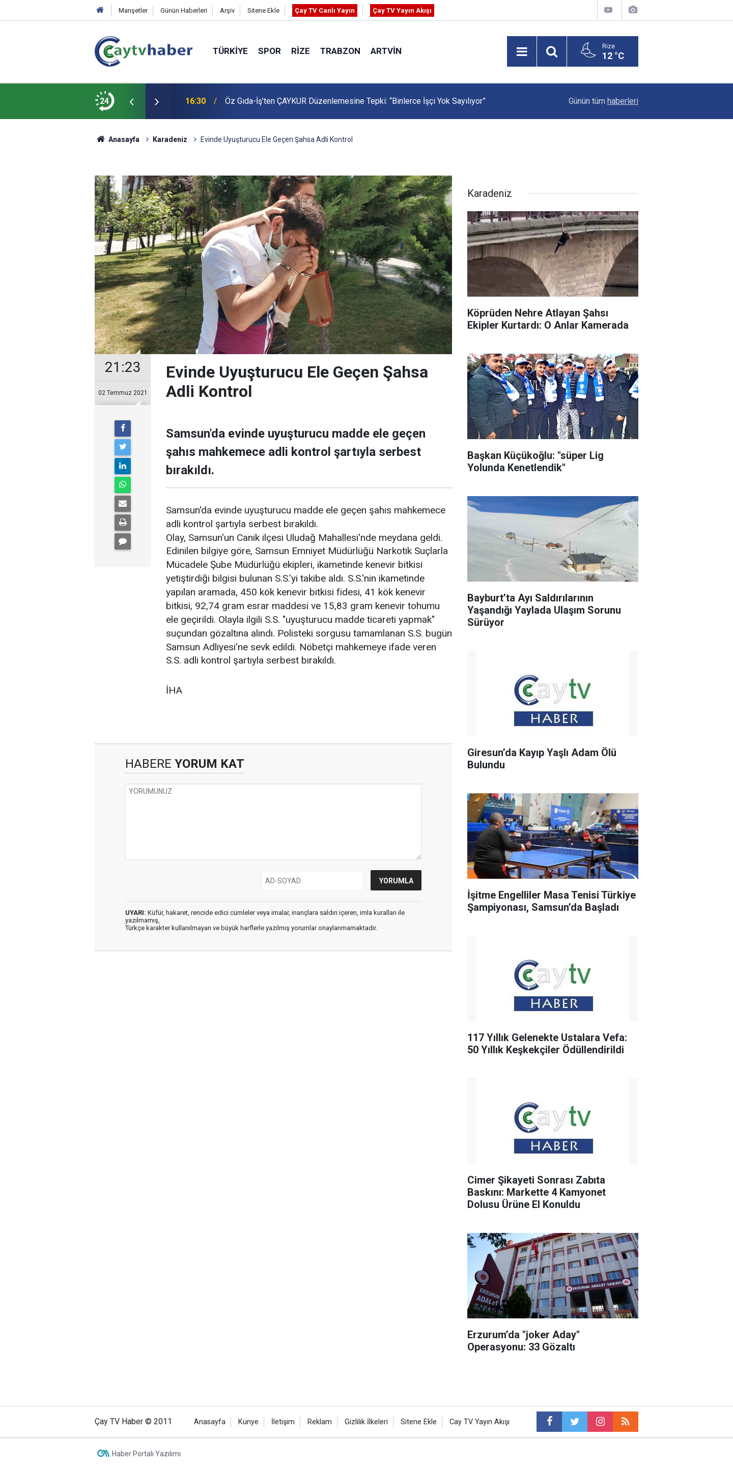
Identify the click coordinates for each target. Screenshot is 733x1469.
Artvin (386, 51)
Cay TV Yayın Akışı (479, 1422)
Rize (300, 51)
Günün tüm (603, 101)
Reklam (319, 1422)
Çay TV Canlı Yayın (325, 10)
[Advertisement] (273, 1055)
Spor (269, 51)
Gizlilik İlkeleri (366, 1422)
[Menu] (522, 52)
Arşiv (227, 10)
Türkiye (230, 51)
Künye (248, 1422)
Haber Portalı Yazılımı (146, 1454)
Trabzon (340, 51)
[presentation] (131, 101)
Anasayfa (209, 1422)
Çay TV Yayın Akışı (402, 10)
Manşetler (133, 10)
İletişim (283, 1422)
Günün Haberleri (183, 10)
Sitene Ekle (263, 10)
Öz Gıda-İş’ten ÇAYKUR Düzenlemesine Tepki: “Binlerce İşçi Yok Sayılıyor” (355, 101)
